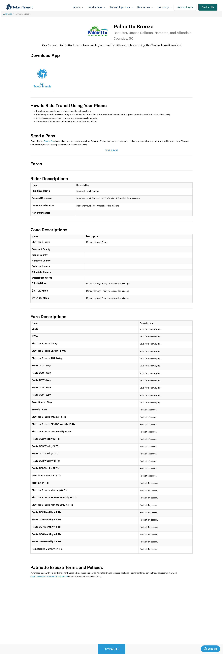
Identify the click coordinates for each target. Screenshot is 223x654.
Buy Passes (111, 649)
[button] (77, 7)
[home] (20, 7)
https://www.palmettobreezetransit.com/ (49, 576)
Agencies (7, 14)
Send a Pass (49, 141)
